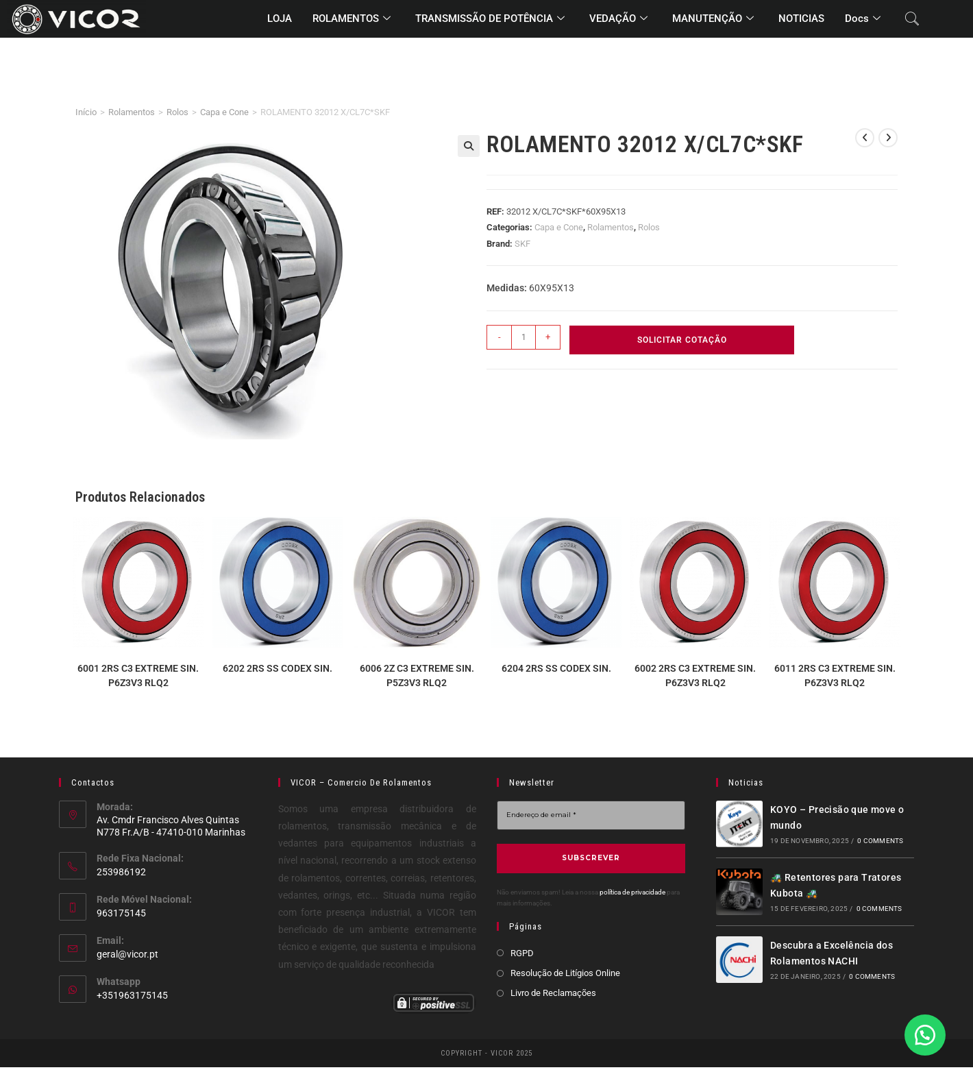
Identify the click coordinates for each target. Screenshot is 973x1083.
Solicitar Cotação (682, 340)
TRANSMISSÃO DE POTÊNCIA (490, 19)
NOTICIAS (801, 18)
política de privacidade (632, 892)
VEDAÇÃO (618, 19)
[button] (469, 146)
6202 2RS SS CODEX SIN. (277, 668)
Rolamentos (131, 112)
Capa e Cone (224, 112)
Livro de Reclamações (553, 992)
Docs (862, 19)
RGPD (522, 952)
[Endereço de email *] (591, 815)
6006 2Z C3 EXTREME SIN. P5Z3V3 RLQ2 (417, 675)
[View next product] (888, 137)
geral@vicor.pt (127, 954)
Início (86, 112)
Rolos (177, 112)
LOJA (279, 18)
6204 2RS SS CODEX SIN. (556, 668)
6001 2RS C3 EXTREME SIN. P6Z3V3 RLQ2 (138, 675)
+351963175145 (132, 995)
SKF (522, 244)
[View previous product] (864, 137)
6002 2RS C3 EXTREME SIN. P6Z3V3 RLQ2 (695, 675)
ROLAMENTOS (351, 19)
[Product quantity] (523, 337)
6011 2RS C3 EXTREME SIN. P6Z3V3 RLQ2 (835, 675)
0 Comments (880, 840)
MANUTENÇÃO (713, 19)
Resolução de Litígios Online (565, 972)
